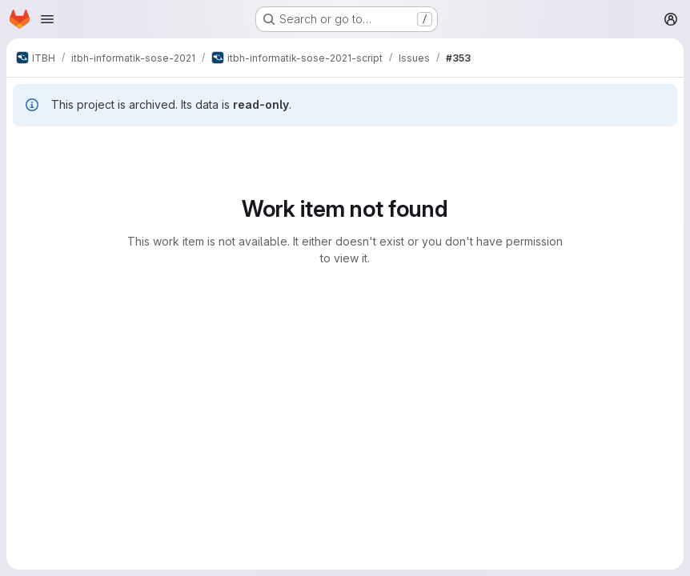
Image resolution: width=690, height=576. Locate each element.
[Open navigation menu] (47, 19)
